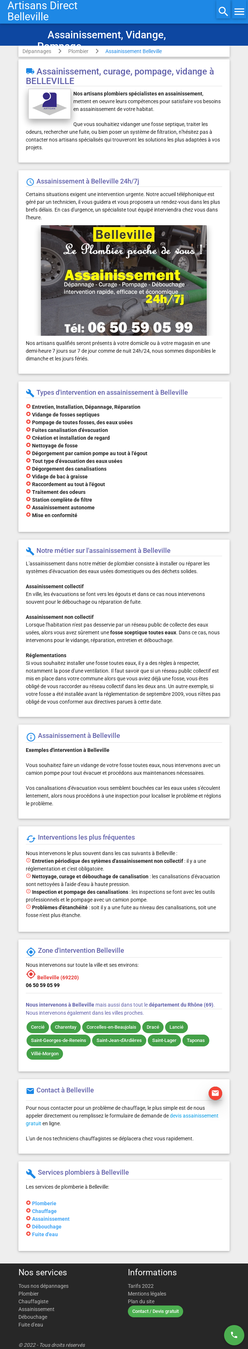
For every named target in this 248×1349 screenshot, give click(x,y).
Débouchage (47, 1227)
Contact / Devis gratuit (155, 1311)
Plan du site (141, 1301)
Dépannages (36, 51)
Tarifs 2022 (141, 1286)
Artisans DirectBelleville (42, 11)
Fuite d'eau (45, 1234)
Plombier (78, 51)
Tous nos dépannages (43, 1286)
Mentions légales (147, 1294)
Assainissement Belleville (133, 51)
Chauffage (44, 1211)
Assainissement (51, 1219)
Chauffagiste (33, 1301)
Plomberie (44, 1203)
